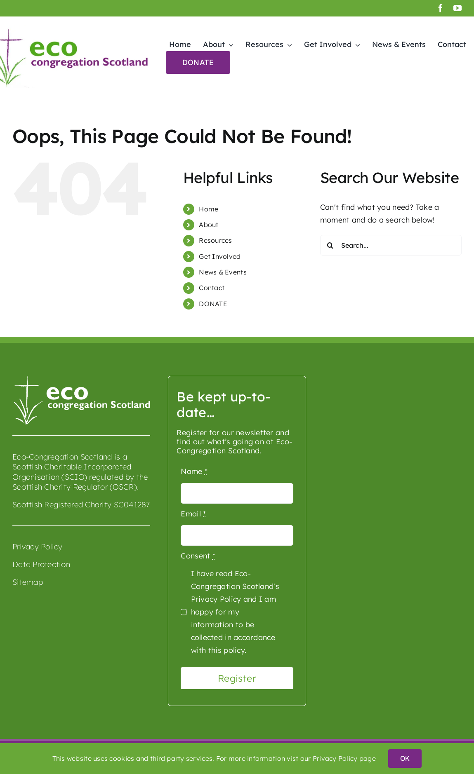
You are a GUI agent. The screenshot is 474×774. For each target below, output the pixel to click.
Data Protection (41, 564)
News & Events (223, 272)
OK (405, 758)
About (208, 224)
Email (193, 513)
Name (194, 471)
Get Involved (220, 256)
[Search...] (391, 245)
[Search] (330, 245)
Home (208, 209)
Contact (211, 288)
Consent (198, 556)
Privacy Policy (37, 546)
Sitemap (27, 582)
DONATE (213, 304)
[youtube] (457, 8)
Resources (215, 240)
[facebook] (440, 8)
